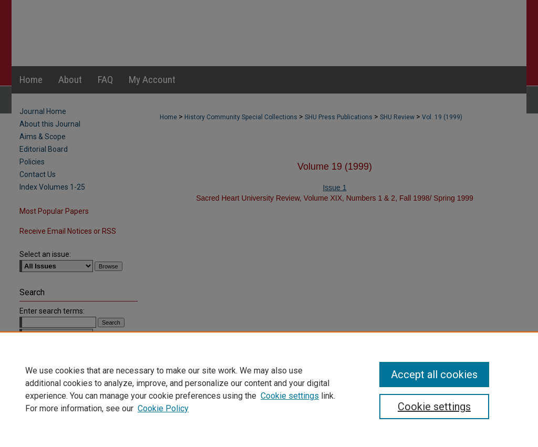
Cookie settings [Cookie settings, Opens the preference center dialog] (434, 406)
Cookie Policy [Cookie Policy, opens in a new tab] (163, 408)
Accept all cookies (434, 374)
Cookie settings (290, 396)
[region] (269, 389)
